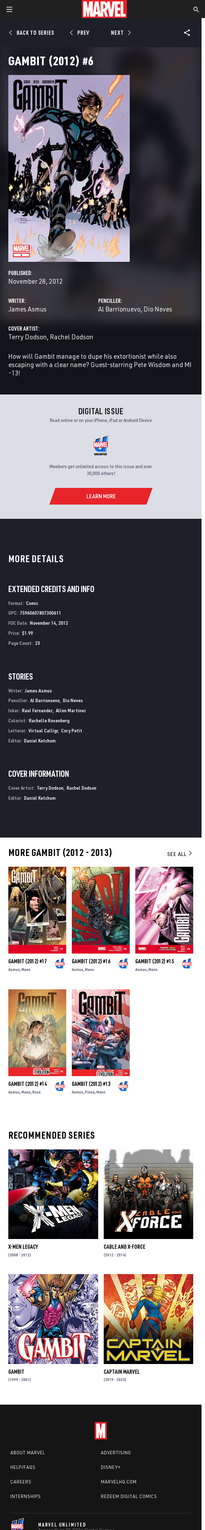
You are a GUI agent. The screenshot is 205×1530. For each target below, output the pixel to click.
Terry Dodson (27, 337)
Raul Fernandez (37, 710)
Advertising (116, 1452)
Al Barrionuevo (119, 309)
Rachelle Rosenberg (49, 720)
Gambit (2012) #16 (91, 961)
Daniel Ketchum (39, 740)
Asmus (14, 969)
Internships (25, 1496)
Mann (26, 969)
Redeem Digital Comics (129, 1496)
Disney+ (111, 1467)
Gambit (16, 1371)
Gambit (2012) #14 (27, 1083)
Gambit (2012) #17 (27, 961)
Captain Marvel (122, 1371)
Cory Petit (71, 730)
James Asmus (27, 309)
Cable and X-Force (124, 1246)
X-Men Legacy (23, 1246)
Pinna (90, 1092)
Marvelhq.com (119, 1482)
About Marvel (27, 1452)
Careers (21, 1482)
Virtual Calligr (43, 730)
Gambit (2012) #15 (154, 961)
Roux (36, 1092)
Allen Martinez (71, 710)
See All (180, 853)
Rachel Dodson (71, 337)
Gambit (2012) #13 (91, 1083)
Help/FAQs (23, 1467)
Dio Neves (158, 309)
